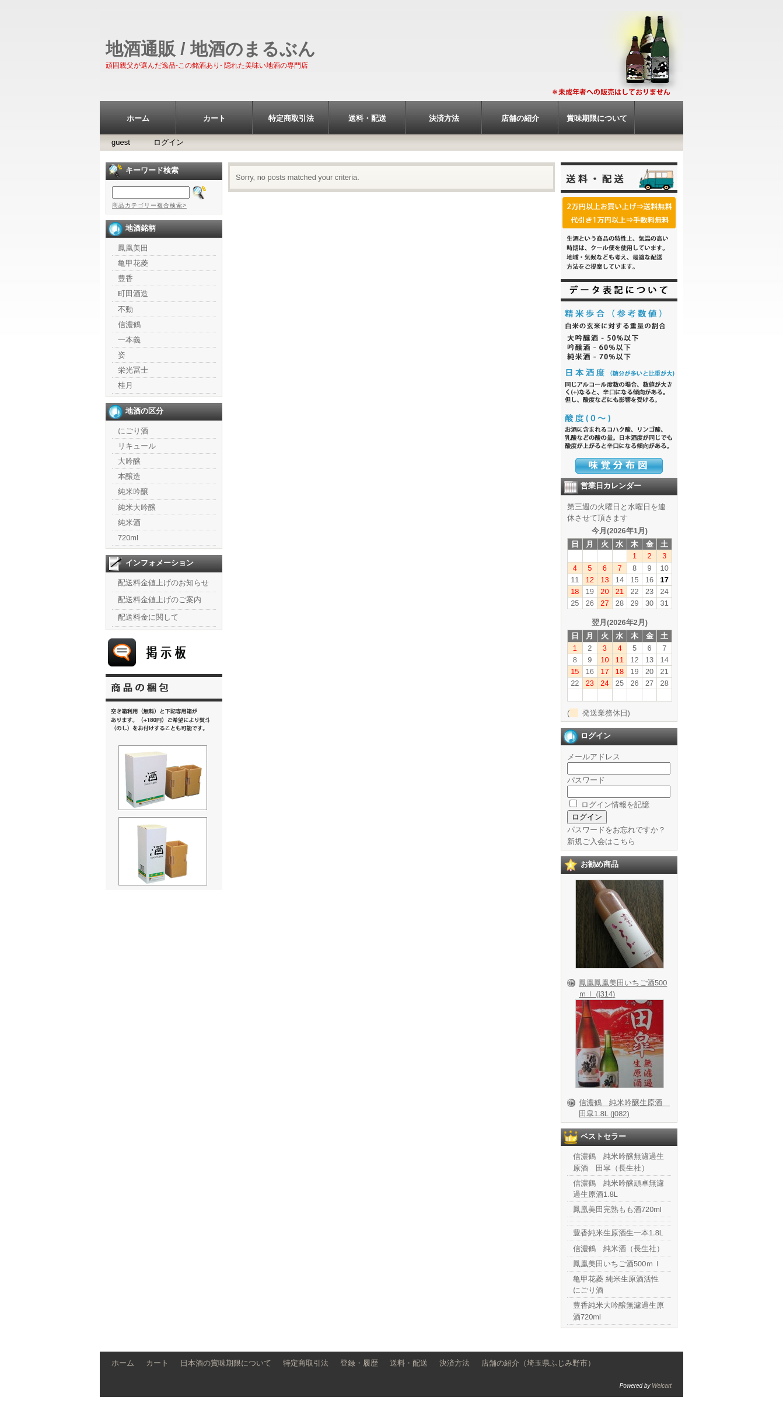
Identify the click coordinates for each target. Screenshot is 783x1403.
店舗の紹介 (520, 118)
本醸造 (129, 476)
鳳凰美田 (133, 248)
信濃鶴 (129, 324)
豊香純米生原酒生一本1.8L (618, 1232)
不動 (125, 309)
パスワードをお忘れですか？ (616, 829)
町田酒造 (133, 293)
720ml (128, 537)
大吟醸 (129, 461)
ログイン (168, 142)
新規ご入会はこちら (601, 841)
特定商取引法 (291, 118)
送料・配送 (367, 118)
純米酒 (129, 522)
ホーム (138, 118)
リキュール (137, 446)
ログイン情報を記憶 (609, 804)
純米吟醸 (133, 491)
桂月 (125, 385)
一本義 (129, 339)
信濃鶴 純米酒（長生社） (618, 1248)
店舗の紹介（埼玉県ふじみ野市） (538, 1363)
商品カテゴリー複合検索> (149, 205)
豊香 (125, 278)
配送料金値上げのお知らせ (163, 582)
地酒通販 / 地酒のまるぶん (211, 48)
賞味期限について (597, 118)
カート (214, 118)
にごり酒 (133, 430)
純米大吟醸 (137, 507)
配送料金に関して (148, 617)
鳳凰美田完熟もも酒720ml (617, 1209)
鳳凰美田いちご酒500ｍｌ (617, 1263)
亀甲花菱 (133, 263)
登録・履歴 (359, 1363)
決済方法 (444, 118)
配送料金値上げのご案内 (159, 599)
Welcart (662, 1386)
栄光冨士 (133, 370)
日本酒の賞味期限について (225, 1363)
